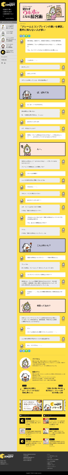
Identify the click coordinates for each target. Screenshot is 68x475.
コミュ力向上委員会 (51, 461)
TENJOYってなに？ (51, 464)
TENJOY (32, 473)
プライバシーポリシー (52, 466)
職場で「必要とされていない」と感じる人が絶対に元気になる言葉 (57, 433)
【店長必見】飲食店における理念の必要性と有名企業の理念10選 (57, 443)
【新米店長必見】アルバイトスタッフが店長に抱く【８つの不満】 (33, 422)
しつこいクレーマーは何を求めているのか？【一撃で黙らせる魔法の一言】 (57, 422)
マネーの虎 (50, 457)
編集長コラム (28, 439)
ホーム (49, 454)
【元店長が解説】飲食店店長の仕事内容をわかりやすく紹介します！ (33, 433)
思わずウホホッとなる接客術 (53, 459)
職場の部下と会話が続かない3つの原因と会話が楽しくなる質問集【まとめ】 (33, 443)
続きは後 (44, 338)
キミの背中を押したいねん (53, 456)
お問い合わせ (50, 468)
